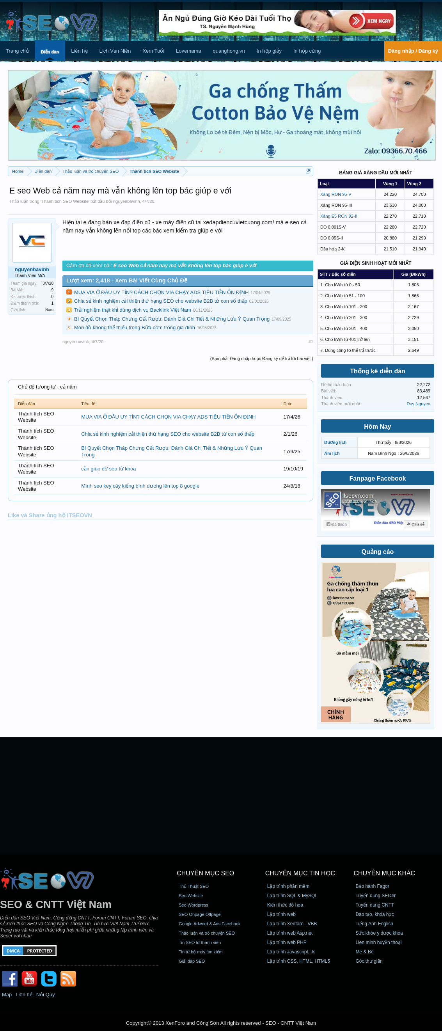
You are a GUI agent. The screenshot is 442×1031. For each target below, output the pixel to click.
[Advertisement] (221, 795)
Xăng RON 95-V (335, 194)
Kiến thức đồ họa (285, 905)
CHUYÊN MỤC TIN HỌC (300, 873)
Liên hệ (79, 51)
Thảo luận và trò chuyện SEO (207, 933)
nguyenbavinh (126, 201)
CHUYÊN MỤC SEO (205, 873)
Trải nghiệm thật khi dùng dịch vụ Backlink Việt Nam (132, 310)
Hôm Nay (377, 426)
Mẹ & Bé (364, 952)
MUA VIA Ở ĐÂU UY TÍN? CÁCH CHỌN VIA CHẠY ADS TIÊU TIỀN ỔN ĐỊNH (161, 292)
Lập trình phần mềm (288, 886)
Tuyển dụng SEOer (375, 895)
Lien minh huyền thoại (378, 942)
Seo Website (191, 895)
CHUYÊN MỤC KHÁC (384, 873)
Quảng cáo (378, 551)
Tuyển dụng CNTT (374, 905)
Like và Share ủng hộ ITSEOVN (50, 515)
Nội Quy (45, 994)
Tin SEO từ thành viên (200, 942)
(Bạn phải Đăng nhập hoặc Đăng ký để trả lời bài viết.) (261, 358)
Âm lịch (332, 453)
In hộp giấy (269, 51)
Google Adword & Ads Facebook (209, 923)
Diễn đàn (50, 52)
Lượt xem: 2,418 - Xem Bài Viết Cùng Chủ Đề (126, 280)
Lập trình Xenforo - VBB (292, 923)
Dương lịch (335, 442)
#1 (311, 341)
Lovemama (188, 51)
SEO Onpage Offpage (199, 914)
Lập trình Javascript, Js (291, 952)
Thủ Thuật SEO (194, 886)
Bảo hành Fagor (372, 886)
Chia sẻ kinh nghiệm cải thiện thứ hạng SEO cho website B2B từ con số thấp (160, 301)
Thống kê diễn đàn (377, 371)
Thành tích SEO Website (65, 201)
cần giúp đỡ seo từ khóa (108, 469)
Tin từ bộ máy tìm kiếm (201, 951)
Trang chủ (17, 51)
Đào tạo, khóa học (374, 914)
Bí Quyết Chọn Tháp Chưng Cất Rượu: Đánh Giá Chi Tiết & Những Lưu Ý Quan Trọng (172, 319)
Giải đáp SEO (192, 961)
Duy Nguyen (418, 403)
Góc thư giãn (368, 961)
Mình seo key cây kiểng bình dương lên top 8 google (140, 486)
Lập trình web (281, 914)
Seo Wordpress (193, 905)
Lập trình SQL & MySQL (292, 895)
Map (7, 994)
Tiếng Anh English (374, 923)
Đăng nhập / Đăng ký (413, 51)
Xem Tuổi (153, 51)
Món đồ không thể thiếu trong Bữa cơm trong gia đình (134, 327)
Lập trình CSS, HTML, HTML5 (298, 961)
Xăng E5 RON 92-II (338, 216)
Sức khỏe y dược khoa (379, 933)
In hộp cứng (307, 51)
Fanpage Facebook (378, 478)
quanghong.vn (229, 51)
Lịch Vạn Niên (115, 51)
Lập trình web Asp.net (289, 933)
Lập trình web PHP (287, 942)
